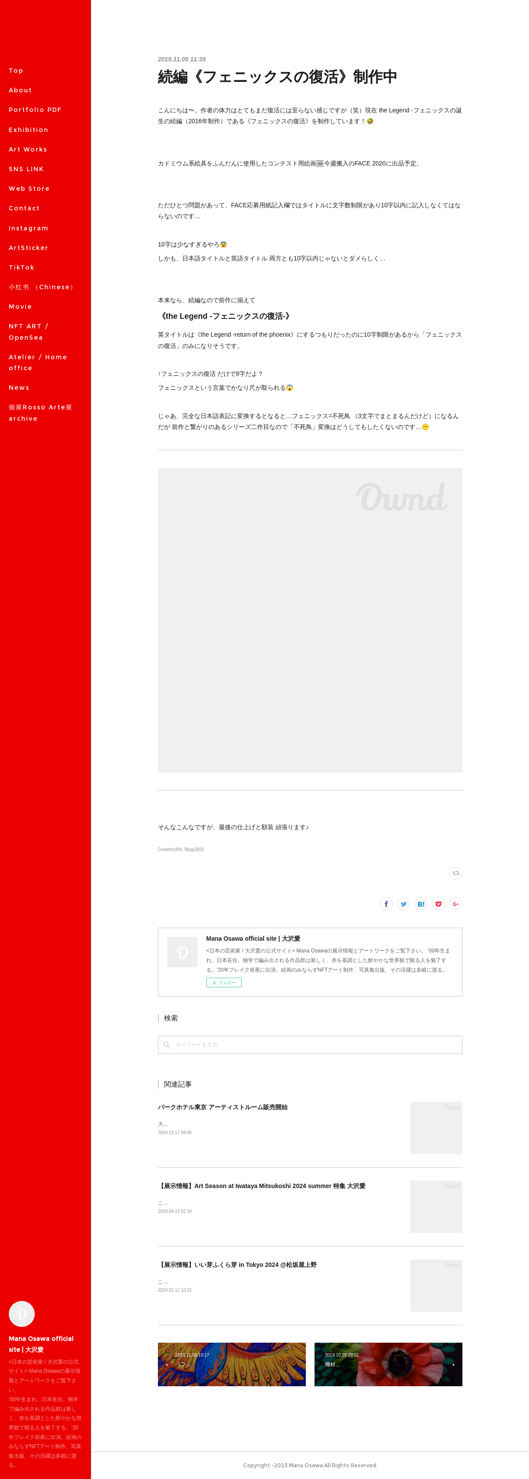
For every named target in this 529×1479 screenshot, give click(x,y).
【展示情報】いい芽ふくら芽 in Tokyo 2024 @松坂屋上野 (237, 1264)
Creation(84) (170, 849)
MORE (20, 188)
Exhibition (29, 130)
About (20, 90)
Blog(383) (193, 849)
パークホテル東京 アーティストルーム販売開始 (223, 1107)
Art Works (28, 149)
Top (16, 70)
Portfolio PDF (35, 110)
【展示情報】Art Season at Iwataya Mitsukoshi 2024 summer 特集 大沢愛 (261, 1185)
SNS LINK (26, 169)
